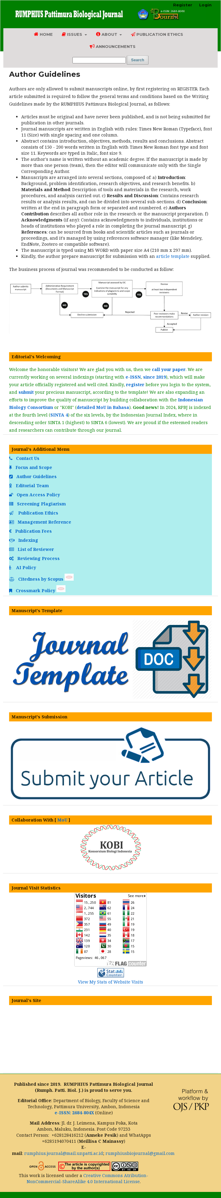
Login (205, 4)
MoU (62, 820)
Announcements (113, 46)
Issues (72, 34)
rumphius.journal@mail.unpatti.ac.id (63, 1153)
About (107, 34)
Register (182, 4)
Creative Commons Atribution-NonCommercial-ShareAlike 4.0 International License (88, 1178)
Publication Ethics (157, 34)
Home (43, 34)
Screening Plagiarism (38, 504)
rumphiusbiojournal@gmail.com (140, 1153)
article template (172, 256)
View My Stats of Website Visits (110, 982)
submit (26, 392)
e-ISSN (133, 377)
